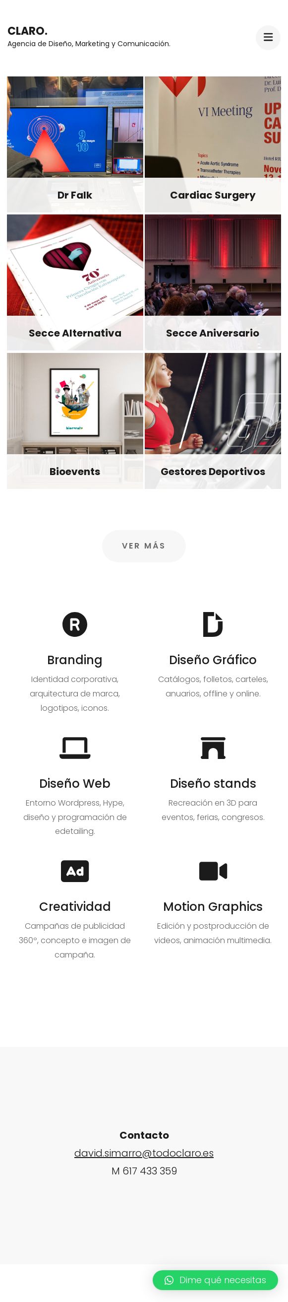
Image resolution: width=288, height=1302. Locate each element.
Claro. (27, 31)
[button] (215, 1280)
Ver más (144, 545)
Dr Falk (75, 195)
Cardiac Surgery (213, 195)
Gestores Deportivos (213, 472)
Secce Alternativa (75, 333)
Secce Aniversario (212, 333)
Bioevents (75, 472)
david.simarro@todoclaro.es (144, 1153)
